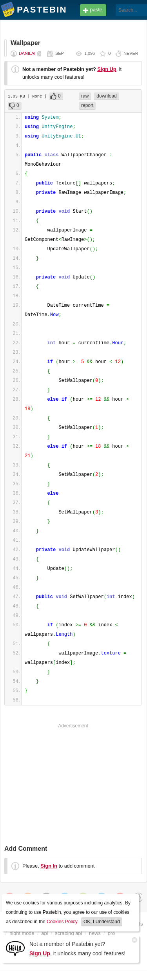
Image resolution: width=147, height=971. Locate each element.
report (87, 105)
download (106, 96)
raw (85, 96)
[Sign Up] (15, 948)
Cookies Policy (62, 921)
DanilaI (27, 53)
